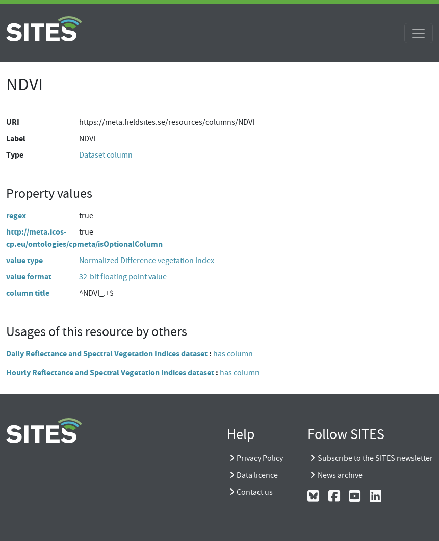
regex (16, 215)
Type (14, 154)
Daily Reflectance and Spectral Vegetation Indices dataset (107, 353)
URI (12, 122)
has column (233, 354)
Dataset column (106, 155)
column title (27, 293)
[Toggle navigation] (418, 33)
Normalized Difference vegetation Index (146, 260)
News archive (340, 475)
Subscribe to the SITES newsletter (375, 458)
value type (24, 260)
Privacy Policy (260, 458)
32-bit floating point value (123, 277)
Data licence (257, 475)
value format (28, 276)
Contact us (255, 492)
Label (15, 138)
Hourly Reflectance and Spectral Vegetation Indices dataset (110, 372)
